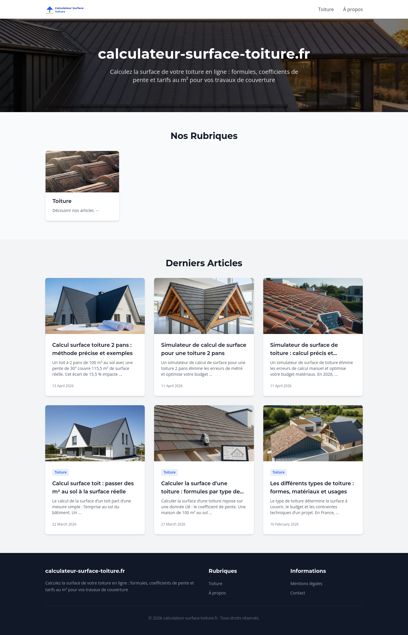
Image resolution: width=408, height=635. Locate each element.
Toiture (326, 9)
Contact (297, 593)
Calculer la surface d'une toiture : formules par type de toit (200, 491)
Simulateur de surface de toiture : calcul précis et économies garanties (304, 353)
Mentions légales (306, 583)
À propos (353, 9)
